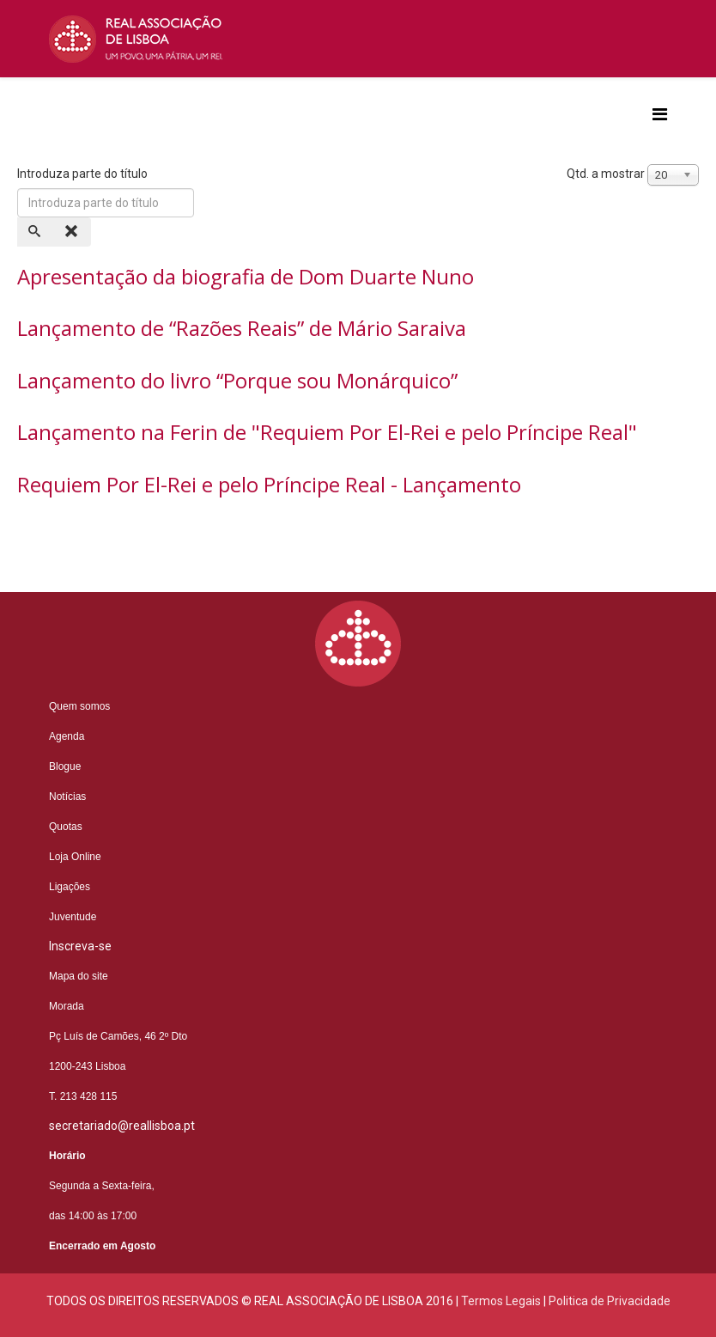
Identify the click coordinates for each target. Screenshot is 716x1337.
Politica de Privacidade (609, 1301)
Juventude (72, 917)
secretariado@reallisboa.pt (122, 1125)
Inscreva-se (80, 946)
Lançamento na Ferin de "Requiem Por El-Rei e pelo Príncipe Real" (327, 432)
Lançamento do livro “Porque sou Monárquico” (237, 380)
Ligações (69, 887)
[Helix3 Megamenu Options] (659, 114)
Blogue (65, 766)
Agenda (66, 736)
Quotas (65, 827)
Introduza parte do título (83, 173)
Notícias (67, 797)
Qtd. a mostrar (606, 173)
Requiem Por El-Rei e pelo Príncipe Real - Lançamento (269, 484)
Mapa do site (78, 976)
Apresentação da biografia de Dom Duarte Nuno (245, 276)
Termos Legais (501, 1301)
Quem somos (79, 706)
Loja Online (75, 857)
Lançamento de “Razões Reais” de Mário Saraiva (241, 328)
